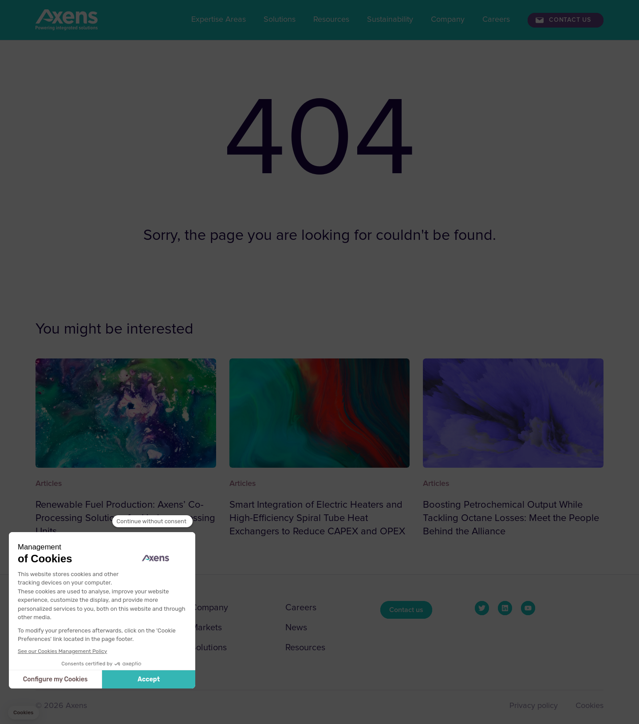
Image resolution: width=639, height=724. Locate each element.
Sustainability (390, 20)
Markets (206, 627)
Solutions (280, 20)
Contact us (570, 20)
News (296, 627)
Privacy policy (533, 706)
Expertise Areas (218, 20)
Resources (331, 20)
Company (448, 20)
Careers (496, 20)
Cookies (590, 706)
